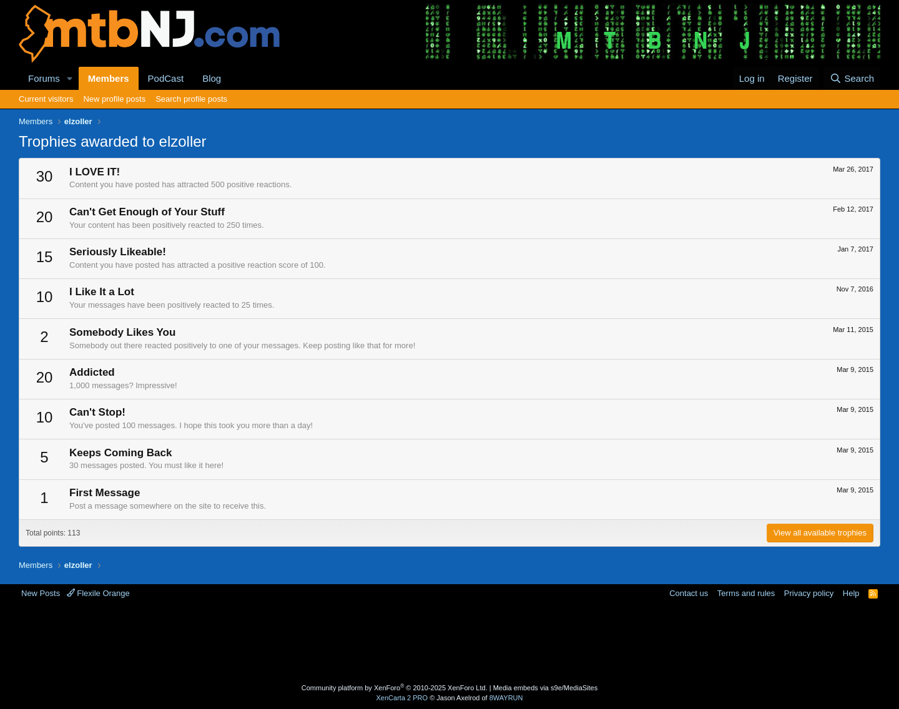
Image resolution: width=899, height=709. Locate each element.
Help (851, 593)
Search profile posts (191, 99)
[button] (70, 78)
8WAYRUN (506, 698)
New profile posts (114, 99)
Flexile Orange (98, 593)
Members (108, 78)
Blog (211, 78)
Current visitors (46, 99)
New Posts (40, 593)
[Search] (851, 78)
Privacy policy (808, 593)
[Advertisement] (400, 640)
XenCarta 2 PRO (402, 698)
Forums (44, 78)
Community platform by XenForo (395, 688)
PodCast (166, 78)
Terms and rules (746, 593)
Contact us (688, 593)
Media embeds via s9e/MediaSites (545, 688)
